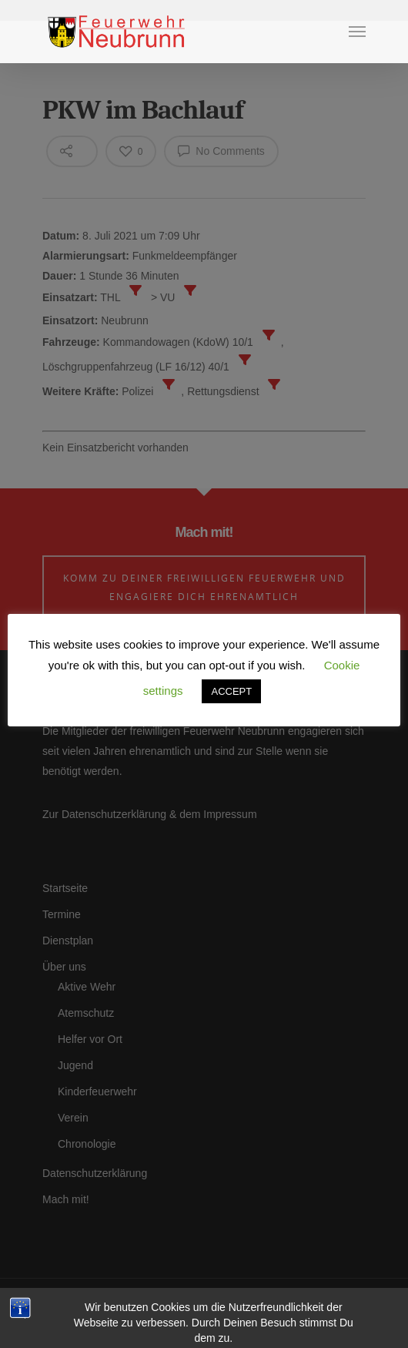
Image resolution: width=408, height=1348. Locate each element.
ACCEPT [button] (231, 691)
